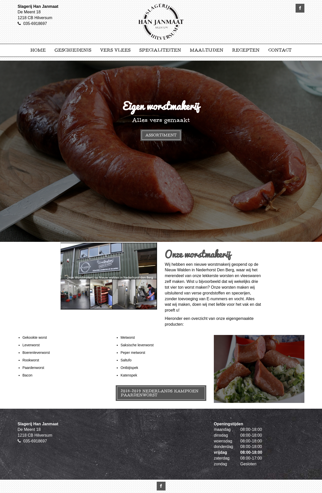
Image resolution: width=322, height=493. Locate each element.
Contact (280, 50)
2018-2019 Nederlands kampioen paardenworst (159, 393)
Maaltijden (206, 50)
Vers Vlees (115, 50)
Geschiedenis (73, 50)
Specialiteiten (160, 50)
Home (38, 50)
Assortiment (161, 135)
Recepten (246, 50)
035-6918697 (35, 23)
